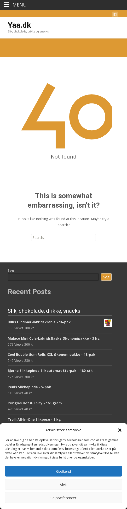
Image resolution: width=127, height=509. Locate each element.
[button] (119, 430)
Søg (11, 270)
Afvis (64, 484)
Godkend (63, 471)
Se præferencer (63, 497)
